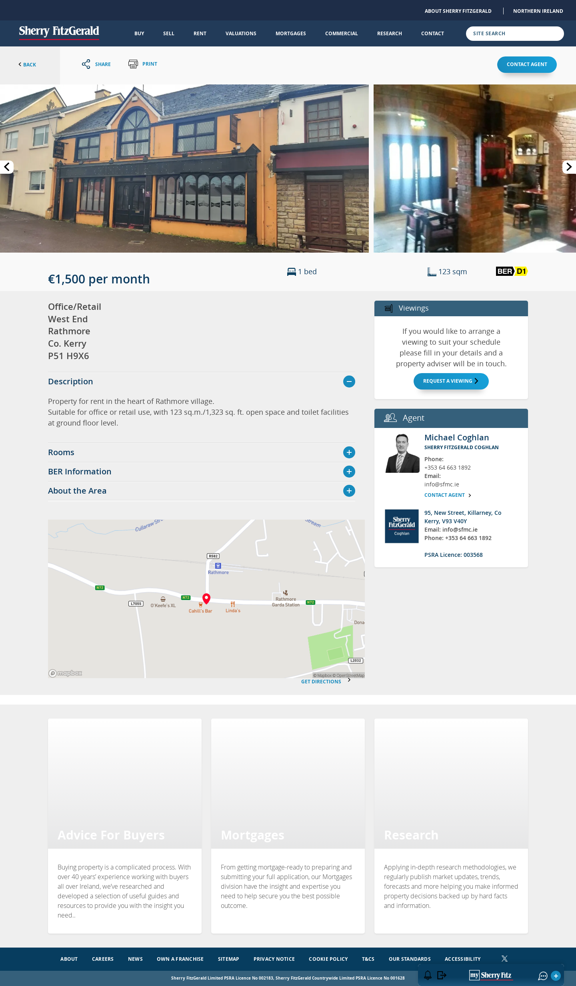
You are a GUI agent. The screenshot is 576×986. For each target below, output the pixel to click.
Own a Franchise (180, 959)
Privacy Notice (274, 959)
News (135, 959)
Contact (432, 33)
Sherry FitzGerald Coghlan (461, 447)
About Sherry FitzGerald (458, 11)
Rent (200, 33)
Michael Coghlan (456, 437)
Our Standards (410, 959)
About (69, 959)
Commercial (341, 33)
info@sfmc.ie (441, 484)
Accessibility (462, 959)
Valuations (241, 33)
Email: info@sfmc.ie (451, 529)
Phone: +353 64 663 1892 (458, 538)
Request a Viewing (451, 381)
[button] (184, 168)
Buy (139, 33)
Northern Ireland (538, 11)
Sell (168, 33)
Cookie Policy (328, 959)
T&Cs (368, 959)
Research (389, 33)
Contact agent (527, 64)
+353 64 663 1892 (447, 467)
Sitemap (229, 959)
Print (142, 64)
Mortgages (291, 33)
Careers (103, 959)
